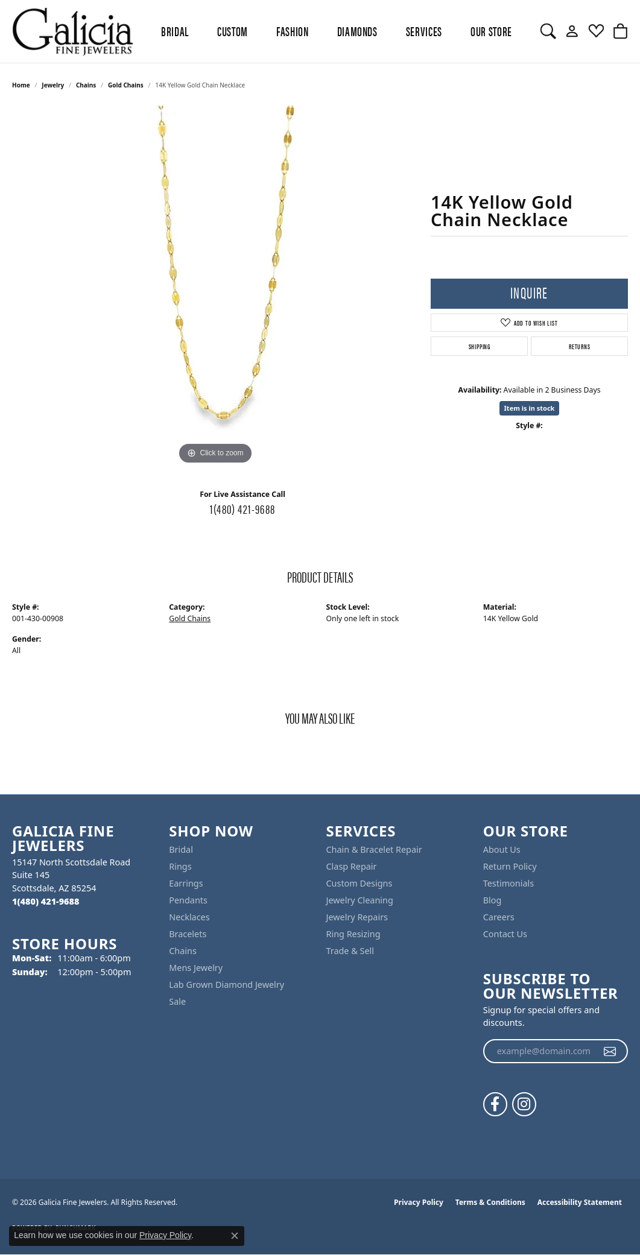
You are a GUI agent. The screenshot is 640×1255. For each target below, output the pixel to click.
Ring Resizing (353, 934)
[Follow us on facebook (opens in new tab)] (495, 1104)
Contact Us (505, 934)
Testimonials (508, 883)
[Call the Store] (45, 901)
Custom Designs (359, 883)
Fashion (292, 31)
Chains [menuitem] (183, 950)
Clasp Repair (351, 866)
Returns (580, 346)
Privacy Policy (418, 1202)
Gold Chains (126, 85)
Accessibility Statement (579, 1202)
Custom (232, 31)
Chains (86, 85)
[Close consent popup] (234, 1235)
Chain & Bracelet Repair (374, 849)
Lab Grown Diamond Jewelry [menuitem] (226, 984)
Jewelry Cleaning (359, 900)
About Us (502, 849)
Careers (499, 917)
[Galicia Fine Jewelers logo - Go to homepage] (72, 31)
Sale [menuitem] (177, 1001)
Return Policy (510, 866)
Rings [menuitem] (180, 866)
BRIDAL (175, 31)
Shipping (479, 346)
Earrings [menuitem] (186, 883)
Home (21, 85)
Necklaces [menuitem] (189, 917)
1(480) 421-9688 (242, 508)
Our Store (491, 31)
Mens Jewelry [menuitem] (196, 967)
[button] (548, 31)
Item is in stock (529, 408)
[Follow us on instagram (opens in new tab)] (524, 1104)
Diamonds (357, 31)
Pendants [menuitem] (188, 900)
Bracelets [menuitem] (187, 934)
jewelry (53, 85)
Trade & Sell (350, 950)
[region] (215, 286)
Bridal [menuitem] (181, 849)
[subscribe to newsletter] (610, 1051)
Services (424, 31)
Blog (492, 900)
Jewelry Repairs (357, 917)
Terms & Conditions (490, 1202)
